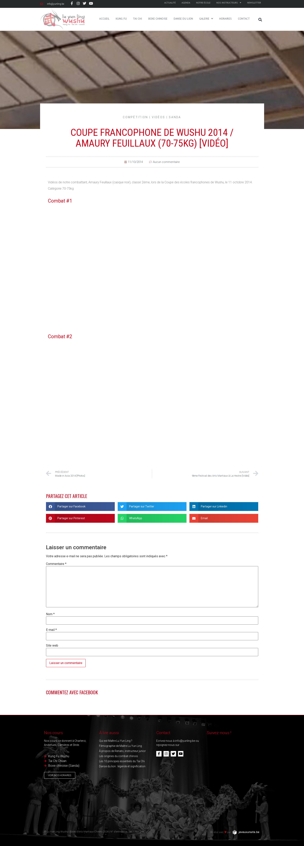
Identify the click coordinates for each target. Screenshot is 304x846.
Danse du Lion (183, 11)
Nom (50, 614)
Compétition (135, 117)
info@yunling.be (185, 740)
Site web (52, 645)
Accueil (104, 11)
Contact (244, 11)
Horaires (225, 11)
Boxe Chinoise (157, 11)
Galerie (206, 11)
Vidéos (158, 117)
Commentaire (56, 564)
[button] (260, 19)
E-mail (51, 629)
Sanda (175, 117)
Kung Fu (121, 11)
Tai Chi (137, 11)
